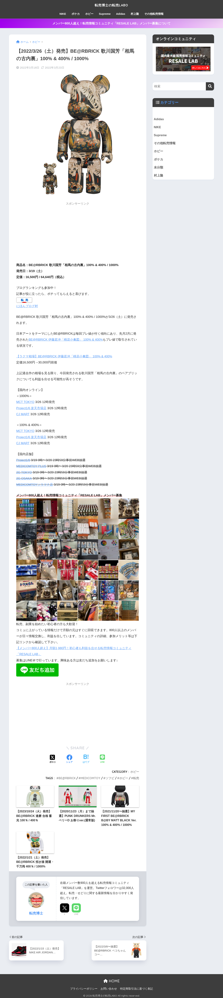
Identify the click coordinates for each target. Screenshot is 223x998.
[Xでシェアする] (52, 758)
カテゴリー (169, 102)
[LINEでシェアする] (102, 758)
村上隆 (135, 13)
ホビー (89, 13)
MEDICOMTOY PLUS (31, 465)
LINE (76, 912)
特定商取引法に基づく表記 (136, 987)
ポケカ (76, 13)
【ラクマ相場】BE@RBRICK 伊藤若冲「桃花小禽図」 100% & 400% (64, 356)
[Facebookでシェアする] (69, 758)
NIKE (62, 13)
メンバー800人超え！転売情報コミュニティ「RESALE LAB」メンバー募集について (111, 23)
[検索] (210, 86)
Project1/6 (23, 459)
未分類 (158, 168)
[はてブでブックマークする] (86, 758)
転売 (136, 776)
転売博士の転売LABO (111, 4)
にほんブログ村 (27, 306)
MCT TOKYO (25, 401)
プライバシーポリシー (83, 987)
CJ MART (23, 413)
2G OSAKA (24, 477)
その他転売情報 (154, 13)
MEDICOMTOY (90, 776)
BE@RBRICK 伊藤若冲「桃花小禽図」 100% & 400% (66, 339)
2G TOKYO (24, 471)
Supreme (105, 13)
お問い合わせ (109, 987)
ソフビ (109, 776)
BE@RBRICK (67, 776)
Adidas (120, 13)
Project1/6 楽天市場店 (31, 407)
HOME (111, 979)
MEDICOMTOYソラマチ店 (34, 483)
